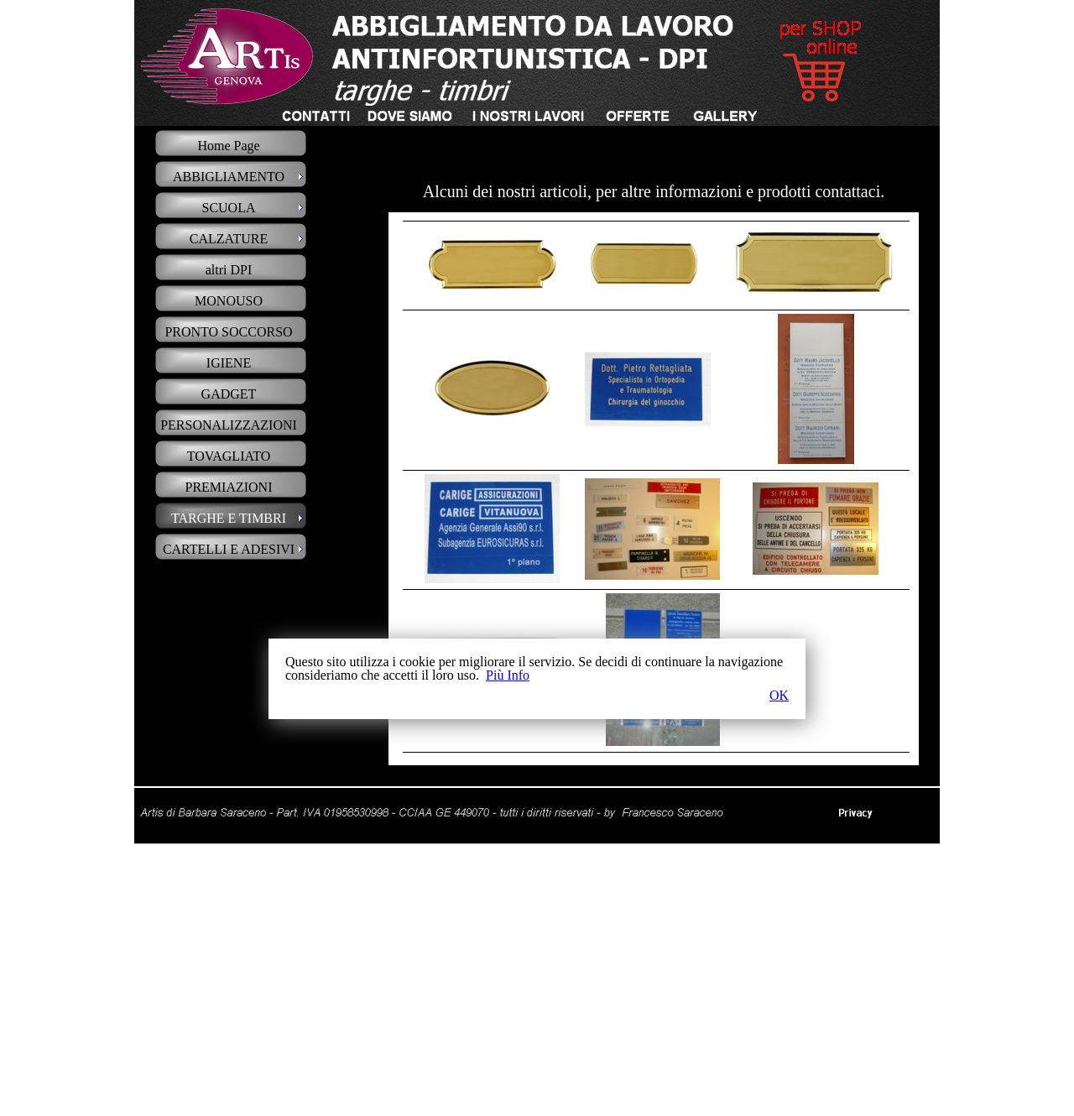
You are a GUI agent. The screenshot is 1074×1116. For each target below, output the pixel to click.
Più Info (507, 675)
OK (779, 695)
